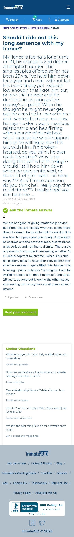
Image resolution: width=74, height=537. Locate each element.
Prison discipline (15, 382)
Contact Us (20, 483)
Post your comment (20, 312)
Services (62, 473)
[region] (37, 328)
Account (62, 20)
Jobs (5, 483)
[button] (13, 297)
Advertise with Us (46, 492)
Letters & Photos (41, 463)
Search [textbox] (12, 20)
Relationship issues (17, 364)
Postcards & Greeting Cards (19, 473)
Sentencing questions (19, 417)
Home (6, 27)
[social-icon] (32, 523)
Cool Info (46, 473)
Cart (36, 20)
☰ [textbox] (68, 7)
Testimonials (39, 483)
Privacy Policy (22, 492)
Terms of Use (59, 483)
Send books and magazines (22, 435)
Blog (59, 463)
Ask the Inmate (16, 463)
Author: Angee (12, 203)
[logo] (13, 14)
